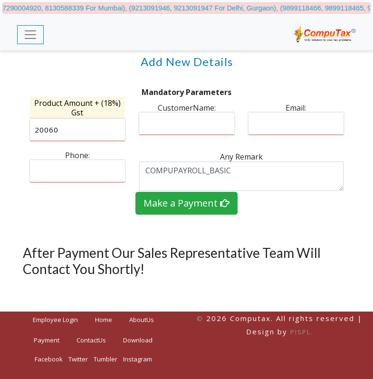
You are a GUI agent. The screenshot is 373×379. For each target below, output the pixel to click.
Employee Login (55, 319)
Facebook (49, 359)
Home (107, 319)
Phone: (77, 155)
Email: (296, 108)
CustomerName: (187, 108)
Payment (46, 340)
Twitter (78, 359)
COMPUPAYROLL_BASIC (241, 176)
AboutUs (141, 319)
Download (138, 340)
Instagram (137, 359)
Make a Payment (186, 203)
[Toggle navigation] (30, 34)
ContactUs (91, 340)
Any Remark (241, 156)
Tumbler (105, 359)
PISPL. (301, 332)
